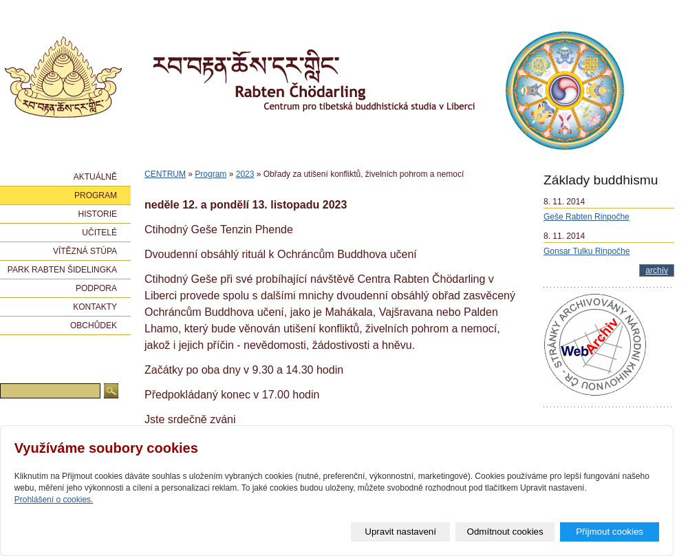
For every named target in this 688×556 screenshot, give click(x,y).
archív (656, 270)
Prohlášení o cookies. (54, 499)
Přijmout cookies (609, 531)
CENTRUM (165, 174)
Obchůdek (93, 325)
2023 (245, 174)
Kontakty (95, 307)
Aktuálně (95, 177)
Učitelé (99, 232)
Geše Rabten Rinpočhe (587, 217)
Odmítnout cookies (505, 531)
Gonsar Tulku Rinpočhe (587, 251)
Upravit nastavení (400, 531)
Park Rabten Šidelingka (62, 270)
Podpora (96, 288)
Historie (97, 214)
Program (210, 174)
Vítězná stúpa (85, 251)
